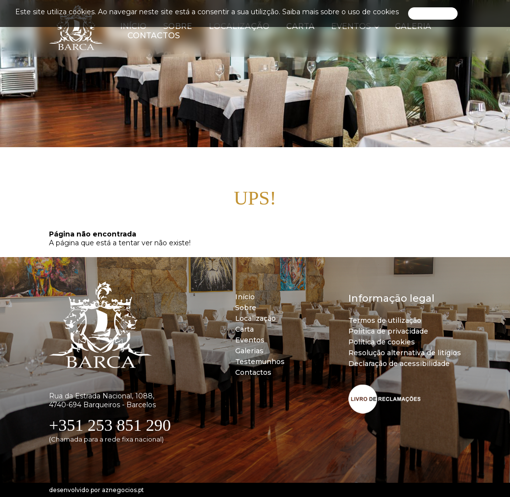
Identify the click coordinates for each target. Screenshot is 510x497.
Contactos (153, 35)
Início (245, 296)
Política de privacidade (388, 331)
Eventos (250, 340)
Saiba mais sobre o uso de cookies (340, 11)
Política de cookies (381, 342)
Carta (244, 329)
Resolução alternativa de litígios (404, 352)
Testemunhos (260, 361)
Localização (255, 318)
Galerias (249, 350)
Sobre (245, 307)
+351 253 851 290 (110, 425)
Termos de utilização (384, 320)
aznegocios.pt (123, 490)
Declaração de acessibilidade (399, 363)
